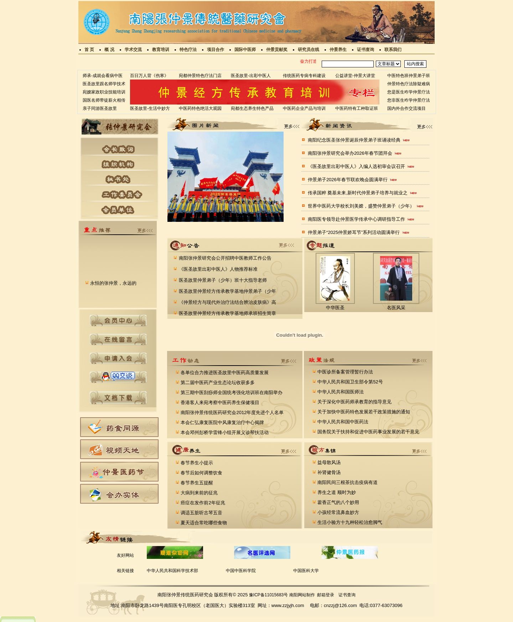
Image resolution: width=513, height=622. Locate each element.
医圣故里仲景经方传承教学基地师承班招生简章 (226, 313)
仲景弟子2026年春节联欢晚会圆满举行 (348, 179)
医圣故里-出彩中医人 (251, 75)
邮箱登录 (325, 594)
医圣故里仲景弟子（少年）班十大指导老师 (222, 280)
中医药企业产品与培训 (304, 108)
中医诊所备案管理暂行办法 (344, 371)
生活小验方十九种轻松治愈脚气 (349, 522)
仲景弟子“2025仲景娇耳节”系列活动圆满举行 (354, 232)
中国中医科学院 (241, 570)
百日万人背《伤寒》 (149, 75)
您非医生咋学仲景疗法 (408, 100)
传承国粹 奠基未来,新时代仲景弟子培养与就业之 (358, 192)
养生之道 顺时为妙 (336, 492)
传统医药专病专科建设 (304, 75)
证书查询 (347, 594)
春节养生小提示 (196, 462)
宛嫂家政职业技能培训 (104, 92)
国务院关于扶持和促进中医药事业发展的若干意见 (368, 431)
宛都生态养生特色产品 (252, 108)
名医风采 (396, 307)
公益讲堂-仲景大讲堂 (355, 75)
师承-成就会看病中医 (103, 75)
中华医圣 (335, 307)
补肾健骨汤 (328, 472)
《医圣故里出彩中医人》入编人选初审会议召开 (356, 166)
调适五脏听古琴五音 (201, 512)
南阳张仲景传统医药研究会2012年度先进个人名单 (232, 412)
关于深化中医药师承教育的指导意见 (354, 401)
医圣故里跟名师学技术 (104, 83)
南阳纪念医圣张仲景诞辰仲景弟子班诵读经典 (354, 140)
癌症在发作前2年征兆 (202, 502)
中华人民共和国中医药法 (342, 421)
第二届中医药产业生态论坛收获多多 (217, 382)
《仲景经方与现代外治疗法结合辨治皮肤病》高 (226, 302)
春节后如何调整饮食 (201, 472)
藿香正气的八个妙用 (337, 502)
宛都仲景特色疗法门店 (200, 75)
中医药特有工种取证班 (356, 108)
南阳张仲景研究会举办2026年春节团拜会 (350, 153)
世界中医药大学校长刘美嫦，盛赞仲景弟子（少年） (361, 206)
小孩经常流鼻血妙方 (337, 512)
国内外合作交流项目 (406, 108)
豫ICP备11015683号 (268, 594)
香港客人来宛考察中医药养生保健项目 (220, 402)
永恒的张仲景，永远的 (113, 286)
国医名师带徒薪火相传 (104, 100)
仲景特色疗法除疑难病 (408, 83)
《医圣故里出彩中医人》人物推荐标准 (217, 269)
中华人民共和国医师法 (340, 391)
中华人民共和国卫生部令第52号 (349, 381)
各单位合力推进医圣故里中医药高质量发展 (224, 372)
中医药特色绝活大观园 (200, 108)
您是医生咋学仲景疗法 (408, 92)
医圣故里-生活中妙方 (150, 108)
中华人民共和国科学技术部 (172, 570)
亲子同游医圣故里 (100, 108)
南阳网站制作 (302, 594)
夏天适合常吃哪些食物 (203, 522)
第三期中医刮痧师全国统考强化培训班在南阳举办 (231, 392)
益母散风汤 (328, 462)
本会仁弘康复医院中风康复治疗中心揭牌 (222, 422)
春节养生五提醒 (196, 482)
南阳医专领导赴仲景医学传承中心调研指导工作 (356, 219)
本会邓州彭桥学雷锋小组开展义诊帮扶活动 (224, 432)
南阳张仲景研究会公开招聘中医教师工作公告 (224, 258)
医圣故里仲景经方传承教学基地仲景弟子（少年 (226, 291)
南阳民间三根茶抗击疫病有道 (347, 482)
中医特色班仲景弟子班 (408, 75)
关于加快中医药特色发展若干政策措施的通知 (363, 411)
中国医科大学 (306, 570)
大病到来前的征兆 (199, 492)
